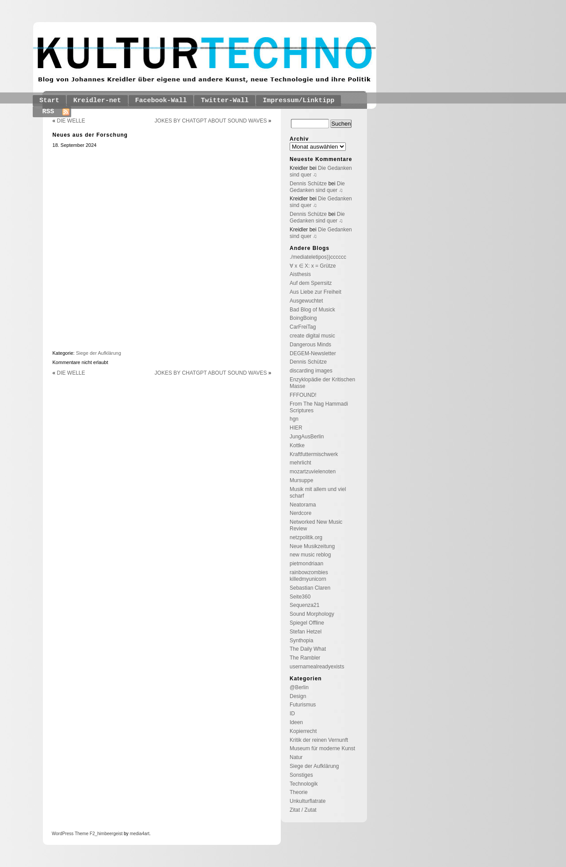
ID (292, 713)
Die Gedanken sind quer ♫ (317, 186)
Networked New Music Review (316, 525)
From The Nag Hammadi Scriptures (319, 407)
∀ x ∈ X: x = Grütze (313, 266)
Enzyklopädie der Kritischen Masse (322, 382)
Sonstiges (301, 775)
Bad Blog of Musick (312, 310)
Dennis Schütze (308, 183)
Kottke (297, 445)
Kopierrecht (303, 731)
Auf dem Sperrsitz (311, 283)
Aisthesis (300, 274)
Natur (296, 757)
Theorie (299, 792)
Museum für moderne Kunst (322, 748)
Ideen (296, 722)
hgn (294, 419)
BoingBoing (303, 318)
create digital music (312, 336)
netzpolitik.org (306, 537)
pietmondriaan (306, 563)
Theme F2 (84, 833)
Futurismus (303, 705)
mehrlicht (300, 463)
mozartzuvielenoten (313, 471)
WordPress (62, 833)
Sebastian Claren (310, 588)
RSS (48, 111)
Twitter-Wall (225, 100)
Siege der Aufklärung (98, 353)
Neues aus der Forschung (90, 135)
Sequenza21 (304, 605)
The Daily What (308, 649)
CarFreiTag (303, 327)
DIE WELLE (71, 121)
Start (49, 100)
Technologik (303, 784)
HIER (296, 428)
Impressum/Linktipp (298, 100)
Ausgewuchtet (306, 301)
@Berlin (299, 687)
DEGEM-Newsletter (313, 353)
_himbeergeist (108, 833)
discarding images (311, 371)
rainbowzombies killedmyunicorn (309, 575)
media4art (139, 833)
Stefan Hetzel (305, 632)
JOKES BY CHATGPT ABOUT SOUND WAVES (211, 121)
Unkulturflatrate (307, 801)
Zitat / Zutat (303, 810)
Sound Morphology (312, 614)
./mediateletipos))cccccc (318, 257)
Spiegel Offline (307, 623)
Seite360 (300, 597)
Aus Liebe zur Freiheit (315, 292)
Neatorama (303, 505)
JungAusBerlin (307, 437)
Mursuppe (301, 480)
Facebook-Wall (161, 100)
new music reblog (310, 555)
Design (298, 696)
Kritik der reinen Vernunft (319, 740)
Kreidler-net (97, 100)
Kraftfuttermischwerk (314, 454)
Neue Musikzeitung (312, 546)
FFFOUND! (303, 395)
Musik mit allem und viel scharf (318, 492)
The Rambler (305, 658)
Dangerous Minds (310, 344)
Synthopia (301, 640)
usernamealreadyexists (317, 667)
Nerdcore (300, 513)
